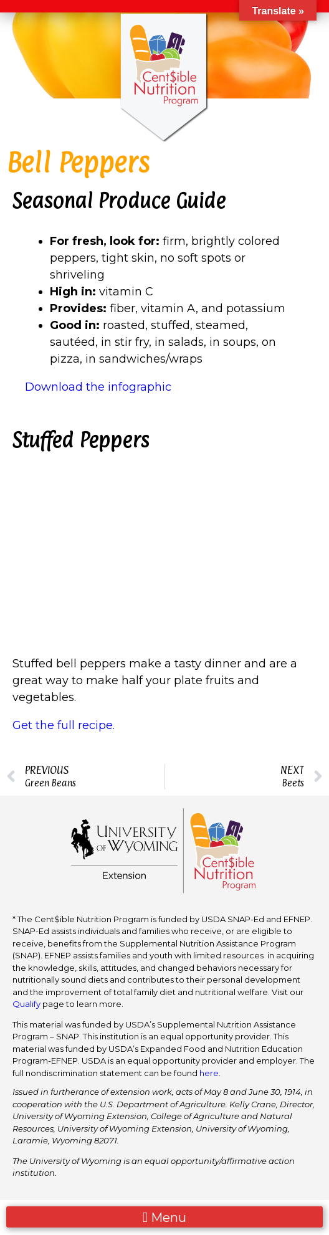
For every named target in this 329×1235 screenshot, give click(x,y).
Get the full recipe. (65, 725)
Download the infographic (98, 387)
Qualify (26, 1004)
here (209, 1073)
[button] (164, 1217)
